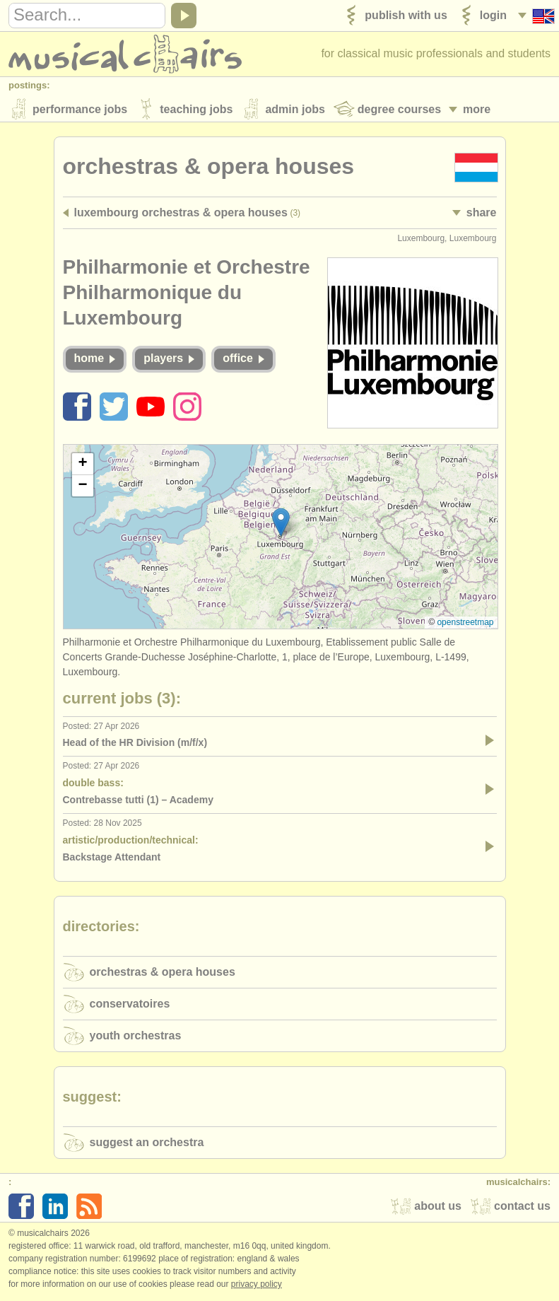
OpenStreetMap (465, 624)
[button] (281, 524)
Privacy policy (256, 1286)
